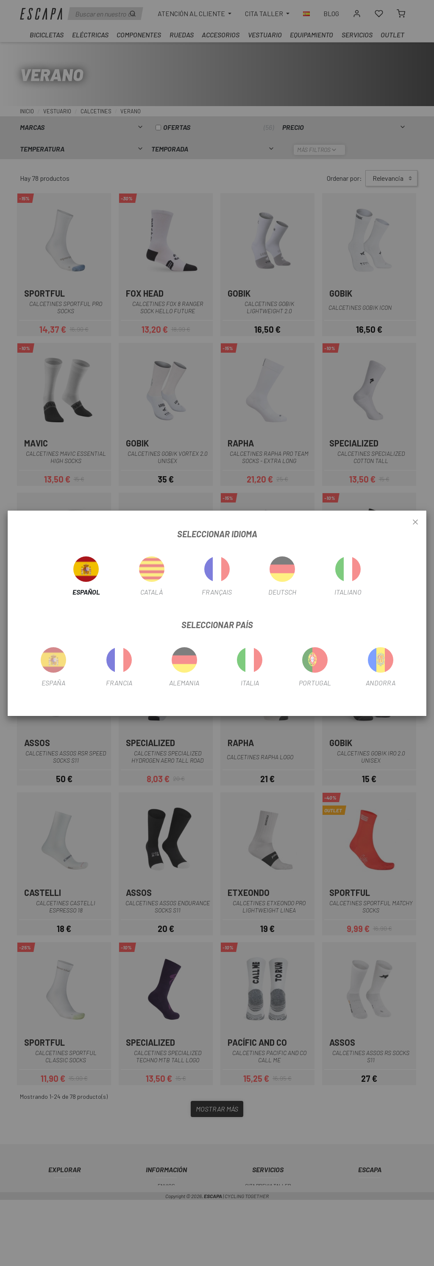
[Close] (415, 522)
